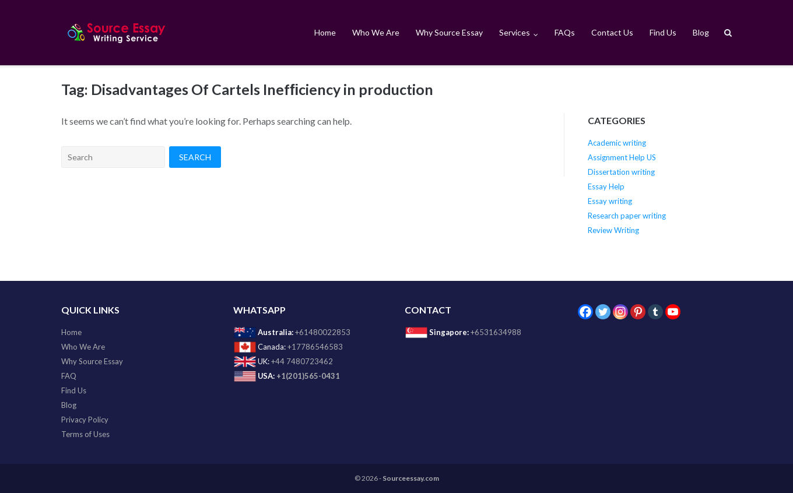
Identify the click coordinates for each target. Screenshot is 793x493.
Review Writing (613, 230)
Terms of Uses (85, 434)
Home (325, 32)
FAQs (565, 32)
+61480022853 (322, 332)
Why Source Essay (449, 32)
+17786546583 (315, 346)
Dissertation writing (621, 172)
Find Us (663, 32)
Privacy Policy (84, 419)
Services (514, 32)
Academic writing (617, 142)
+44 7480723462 (302, 361)
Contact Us (612, 32)
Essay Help (606, 186)
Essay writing (610, 201)
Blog (701, 32)
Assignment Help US (622, 157)
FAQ (68, 376)
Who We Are (375, 32)
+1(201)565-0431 (308, 376)
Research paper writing (627, 215)
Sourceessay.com (411, 478)
